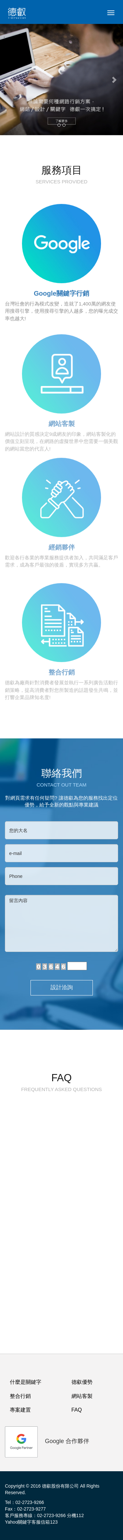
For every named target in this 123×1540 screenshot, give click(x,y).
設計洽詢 (62, 987)
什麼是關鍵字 (25, 1382)
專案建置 (20, 1410)
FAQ (77, 1410)
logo (18, 15)
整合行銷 (20, 1396)
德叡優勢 (82, 1382)
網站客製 (82, 1396)
